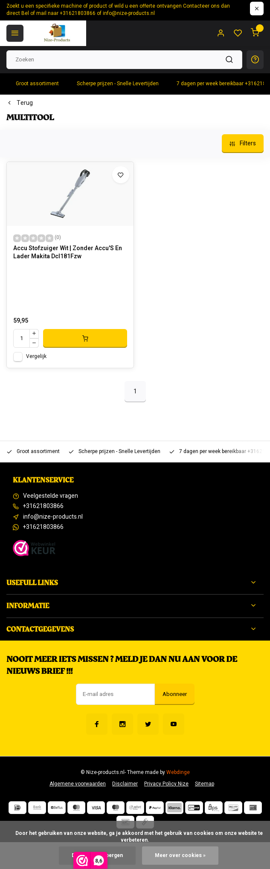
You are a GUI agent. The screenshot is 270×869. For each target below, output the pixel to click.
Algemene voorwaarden (77, 784)
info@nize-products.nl (53, 517)
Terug (19, 103)
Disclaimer (125, 784)
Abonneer (175, 694)
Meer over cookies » (180, 855)
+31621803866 (43, 506)
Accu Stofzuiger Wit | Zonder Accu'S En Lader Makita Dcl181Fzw (67, 252)
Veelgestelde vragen (50, 496)
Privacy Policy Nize (166, 784)
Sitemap (204, 784)
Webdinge (178, 772)
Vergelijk (36, 356)
